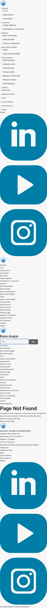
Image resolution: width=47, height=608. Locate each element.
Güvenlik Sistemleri (7, 369)
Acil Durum (6, 23)
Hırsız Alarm (8, 19)
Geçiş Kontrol (8, 15)
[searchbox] (14, 341)
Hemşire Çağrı (8, 72)
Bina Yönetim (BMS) (9, 47)
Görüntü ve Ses (9, 64)
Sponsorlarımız (7, 106)
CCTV (5, 11)
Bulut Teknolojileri (10, 36)
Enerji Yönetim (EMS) (11, 54)
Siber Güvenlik (8, 39)
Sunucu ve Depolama (11, 43)
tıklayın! (36, 445)
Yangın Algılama (9, 25)
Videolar (5, 87)
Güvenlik (5, 8)
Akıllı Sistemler (9, 60)
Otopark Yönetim (9, 80)
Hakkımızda (6, 90)
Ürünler (2, 401)
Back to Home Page (7, 421)
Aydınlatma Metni (8, 94)
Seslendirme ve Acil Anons (13, 29)
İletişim (4, 110)
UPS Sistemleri (9, 84)
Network (5, 33)
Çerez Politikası (7, 102)
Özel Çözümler (7, 58)
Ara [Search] (33, 342)
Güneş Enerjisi (8, 68)
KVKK (4, 98)
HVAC (5, 50)
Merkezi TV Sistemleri (11, 76)
